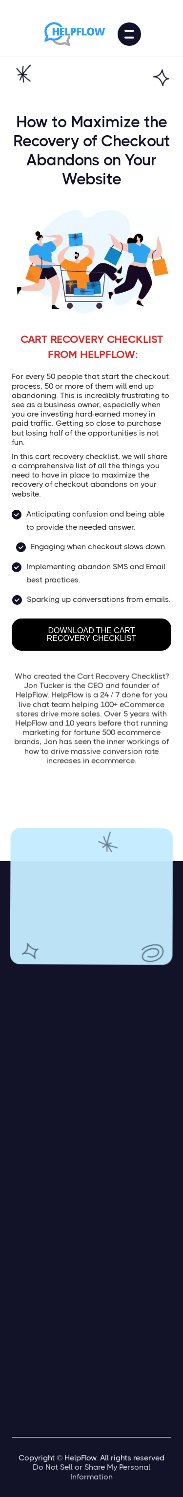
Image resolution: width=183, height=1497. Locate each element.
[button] (129, 34)
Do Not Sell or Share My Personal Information (91, 1471)
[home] (76, 34)
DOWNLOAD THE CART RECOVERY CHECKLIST (91, 634)
